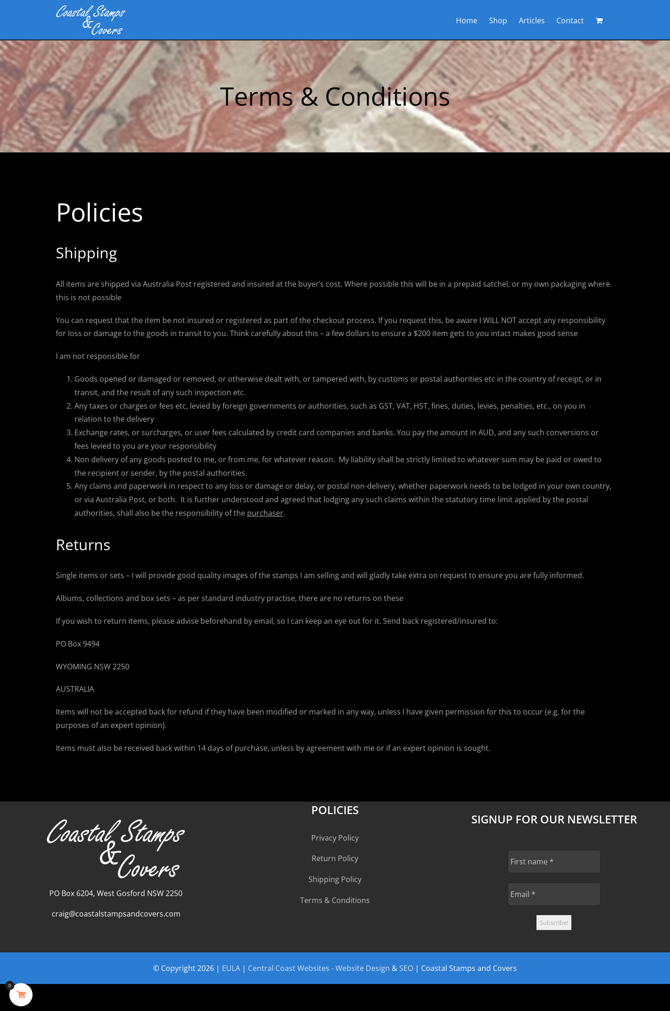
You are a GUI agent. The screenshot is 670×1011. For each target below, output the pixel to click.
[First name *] (554, 861)
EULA (231, 968)
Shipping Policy (335, 879)
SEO (406, 968)
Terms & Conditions (335, 900)
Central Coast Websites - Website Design (319, 968)
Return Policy (335, 858)
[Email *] (554, 894)
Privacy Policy (335, 838)
